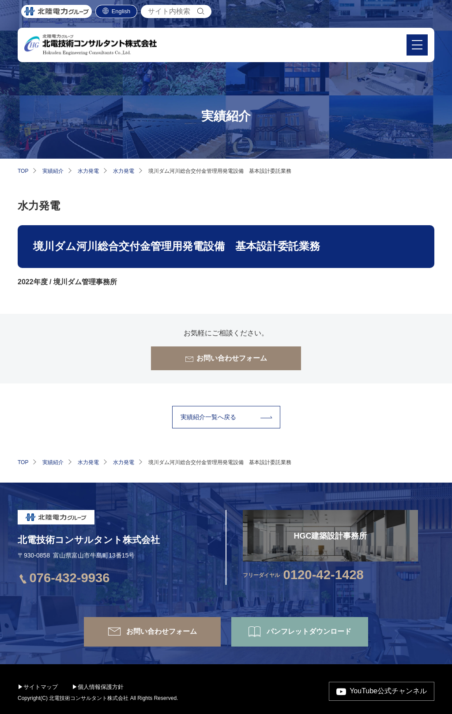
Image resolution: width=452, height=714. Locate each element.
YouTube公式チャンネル (388, 691)
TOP (23, 171)
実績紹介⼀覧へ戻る (208, 416)
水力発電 (88, 171)
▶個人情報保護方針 (98, 687)
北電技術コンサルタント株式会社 (89, 540)
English (121, 13)
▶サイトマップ (38, 687)
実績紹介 (53, 171)
